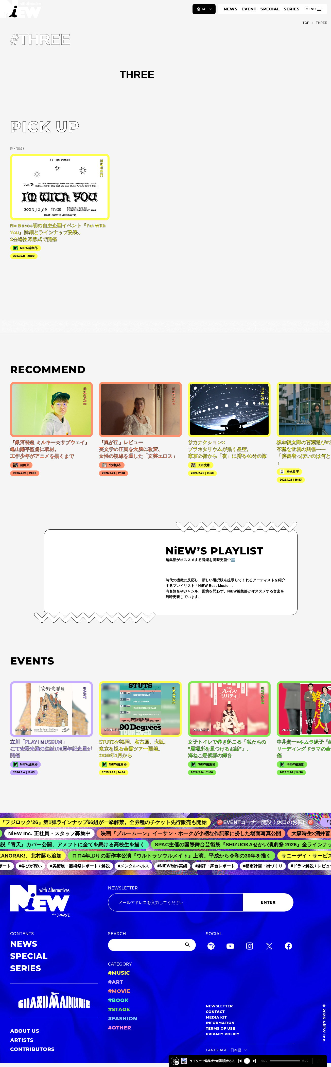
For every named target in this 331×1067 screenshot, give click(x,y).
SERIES (291, 9)
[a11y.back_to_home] (20, 11)
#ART (115, 982)
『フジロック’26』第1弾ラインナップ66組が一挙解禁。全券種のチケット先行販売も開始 (109, 822)
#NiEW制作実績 (176, 866)
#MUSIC (119, 973)
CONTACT (215, 1011)
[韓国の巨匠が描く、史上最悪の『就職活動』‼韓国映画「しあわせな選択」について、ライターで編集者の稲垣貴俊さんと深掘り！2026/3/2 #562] (177, 1063)
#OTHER (119, 1028)
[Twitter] (269, 947)
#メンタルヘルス (137, 866)
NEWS (230, 9)
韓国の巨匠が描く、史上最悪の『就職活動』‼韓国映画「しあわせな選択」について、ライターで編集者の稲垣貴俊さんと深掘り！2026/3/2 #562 (212, 1061)
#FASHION (122, 1019)
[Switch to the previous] (240, 1061)
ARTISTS (21, 1040)
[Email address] (175, 902)
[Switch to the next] (254, 1061)
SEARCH (117, 933)
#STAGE (119, 1009)
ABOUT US (24, 1031)
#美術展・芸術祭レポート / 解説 (83, 866)
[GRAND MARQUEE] (54, 1000)
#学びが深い (34, 866)
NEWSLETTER (123, 888)
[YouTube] (230, 947)
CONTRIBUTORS (32, 1049)
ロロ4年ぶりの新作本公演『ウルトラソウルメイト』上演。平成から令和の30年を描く (175, 856)
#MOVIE (119, 991)
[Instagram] (250, 947)
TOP (306, 23)
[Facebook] (288, 947)
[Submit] (188, 945)
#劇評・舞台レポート (218, 866)
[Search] (152, 945)
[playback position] (285, 1060)
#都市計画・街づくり (266, 866)
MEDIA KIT (216, 1017)
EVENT (248, 9)
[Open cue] (320, 1061)
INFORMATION (220, 1023)
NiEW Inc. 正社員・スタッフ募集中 (55, 833)
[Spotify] (211, 947)
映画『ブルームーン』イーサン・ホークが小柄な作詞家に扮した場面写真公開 (196, 833)
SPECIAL (270, 9)
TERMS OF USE (220, 1028)
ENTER (268, 902)
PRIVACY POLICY (222, 1034)
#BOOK (118, 1000)
